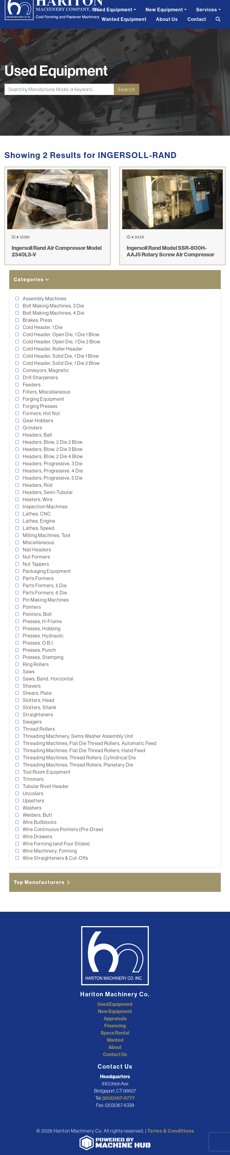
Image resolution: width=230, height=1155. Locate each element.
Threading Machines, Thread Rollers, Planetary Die (77, 765)
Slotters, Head (38, 700)
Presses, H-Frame (42, 621)
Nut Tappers (35, 564)
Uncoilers (32, 793)
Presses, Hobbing (41, 628)
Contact (196, 19)
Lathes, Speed (38, 528)
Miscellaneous (38, 542)
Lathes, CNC (36, 514)
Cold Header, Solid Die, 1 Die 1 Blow (60, 356)
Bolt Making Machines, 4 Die (53, 313)
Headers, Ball (37, 435)
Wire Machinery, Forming (49, 851)
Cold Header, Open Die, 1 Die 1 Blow (60, 334)
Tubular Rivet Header (45, 786)
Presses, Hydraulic (43, 636)
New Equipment (164, 10)
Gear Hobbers (37, 420)
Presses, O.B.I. (38, 643)
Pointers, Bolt (37, 614)
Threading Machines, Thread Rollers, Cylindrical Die (79, 758)
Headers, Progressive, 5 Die (52, 478)
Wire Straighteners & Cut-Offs (55, 858)
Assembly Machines (44, 299)
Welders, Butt (37, 815)
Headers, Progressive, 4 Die (52, 471)
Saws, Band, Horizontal (47, 679)
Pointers (31, 607)
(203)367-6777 (118, 1098)
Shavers (31, 686)
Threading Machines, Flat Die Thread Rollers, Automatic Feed (89, 743)
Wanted (115, 1040)
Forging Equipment (43, 399)
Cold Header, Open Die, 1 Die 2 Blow (61, 342)
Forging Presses (40, 406)
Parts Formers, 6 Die (44, 593)
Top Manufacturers (42, 882)
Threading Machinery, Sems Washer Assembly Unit (78, 736)
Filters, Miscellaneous (46, 392)
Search (126, 89)
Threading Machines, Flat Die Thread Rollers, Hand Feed (84, 750)
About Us (167, 19)
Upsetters (33, 801)
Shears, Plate (37, 693)
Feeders (31, 385)
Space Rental (115, 1033)
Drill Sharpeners (40, 377)
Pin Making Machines (45, 600)
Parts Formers (38, 578)
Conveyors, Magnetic (45, 370)
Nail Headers (36, 550)
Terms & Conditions (170, 1131)
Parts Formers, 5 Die (44, 585)
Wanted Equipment (124, 19)
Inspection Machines (45, 507)
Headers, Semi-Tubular (47, 492)
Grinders (32, 428)
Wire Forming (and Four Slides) (56, 844)
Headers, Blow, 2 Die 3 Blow (52, 449)
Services (206, 10)
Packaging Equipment (46, 571)
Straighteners (37, 715)
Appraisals (115, 1018)
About (115, 1047)
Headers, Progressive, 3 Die (52, 463)
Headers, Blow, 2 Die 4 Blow (52, 456)
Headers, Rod (37, 485)
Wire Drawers (37, 836)
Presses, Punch (39, 650)
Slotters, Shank (39, 707)
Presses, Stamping (42, 657)
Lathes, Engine (38, 521)
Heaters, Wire (37, 499)
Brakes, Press (37, 320)
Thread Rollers (38, 729)
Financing (115, 1026)
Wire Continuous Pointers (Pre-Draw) (63, 829)
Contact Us (115, 1054)
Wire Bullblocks (39, 822)
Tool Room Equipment (46, 772)
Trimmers (33, 779)
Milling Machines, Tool (46, 535)
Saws (28, 671)
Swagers (32, 722)
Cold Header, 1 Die (42, 327)
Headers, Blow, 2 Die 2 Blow (52, 442)
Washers (32, 808)
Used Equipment (112, 10)
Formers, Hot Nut (41, 413)
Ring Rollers (35, 664)
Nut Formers (36, 557)
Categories (32, 279)
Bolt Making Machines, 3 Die (53, 306)
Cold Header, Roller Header (52, 349)
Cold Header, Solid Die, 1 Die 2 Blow (61, 363)
